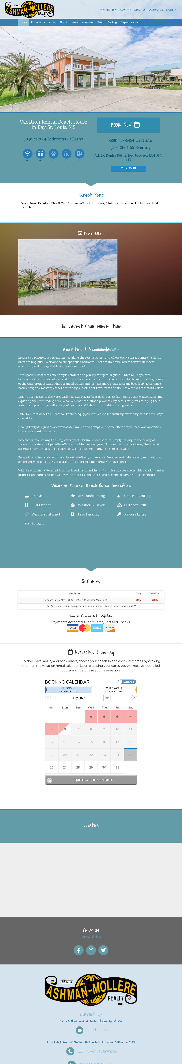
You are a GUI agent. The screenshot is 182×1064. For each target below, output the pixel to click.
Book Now (125, 125)
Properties (108, 9)
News (75, 22)
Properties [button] (38, 22)
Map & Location (129, 22)
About (52, 22)
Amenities (87, 22)
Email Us (128, 169)
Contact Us (156, 9)
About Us (140, 9)
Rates (100, 22)
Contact (125, 9)
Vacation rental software (36, 1059)
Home (23, 22)
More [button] (171, 9)
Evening (91, 1035)
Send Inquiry (91, 1001)
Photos (63, 22)
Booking (112, 22)
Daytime (91, 1022)
